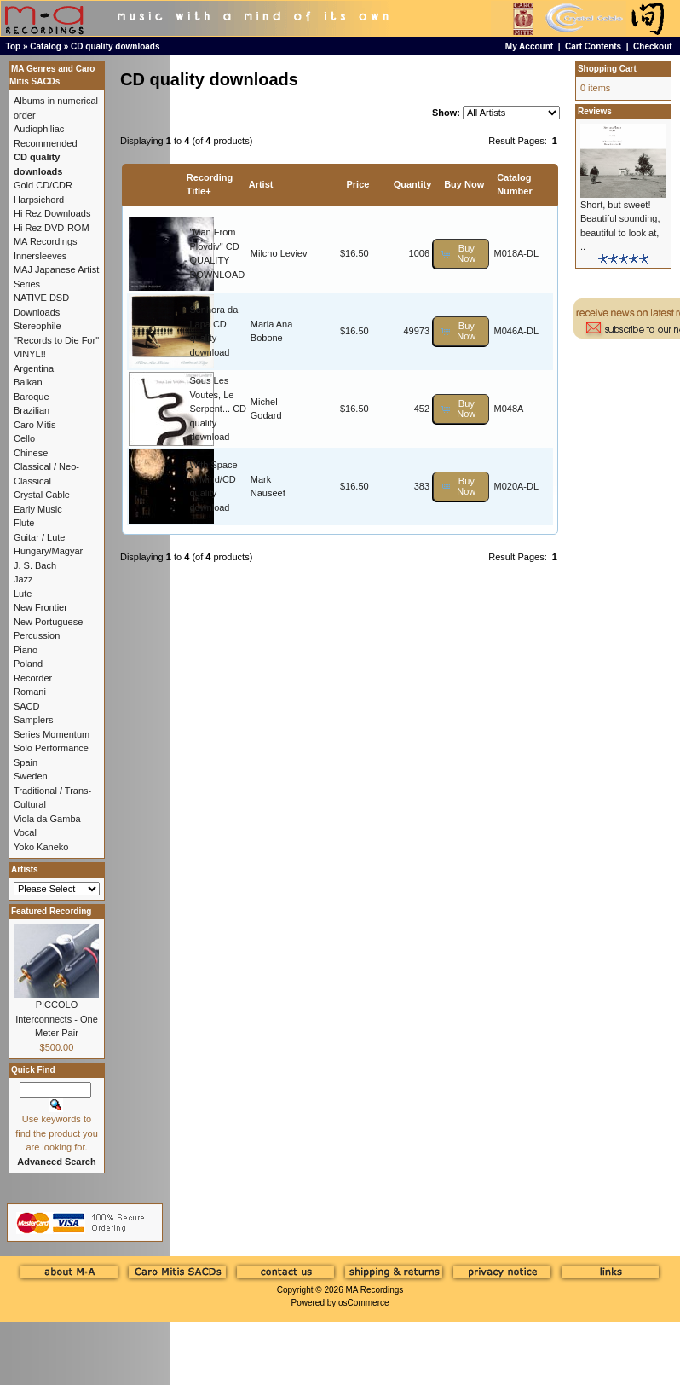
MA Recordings (374, 1290)
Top (13, 46)
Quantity (413, 184)
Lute (23, 593)
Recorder (33, 678)
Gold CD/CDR (43, 185)
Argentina (34, 368)
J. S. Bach (35, 565)
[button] (461, 254)
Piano (25, 650)
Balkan (28, 382)
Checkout (652, 46)
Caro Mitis (35, 425)
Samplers (33, 720)
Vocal (25, 832)
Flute (24, 523)
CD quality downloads (115, 46)
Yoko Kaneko (41, 847)
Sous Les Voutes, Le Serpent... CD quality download (217, 408)
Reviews (595, 111)
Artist (261, 184)
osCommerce (363, 1302)
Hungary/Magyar (48, 551)
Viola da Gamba (47, 819)
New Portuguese (48, 622)
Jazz (23, 579)
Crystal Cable (42, 495)
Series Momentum (51, 734)
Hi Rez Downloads (52, 213)
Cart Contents (593, 46)
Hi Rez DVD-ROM (51, 228)
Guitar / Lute (40, 537)
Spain (25, 762)
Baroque (31, 396)
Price (357, 184)
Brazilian (31, 410)
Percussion (37, 635)
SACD (27, 706)
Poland (28, 663)
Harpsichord (39, 199)
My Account (529, 46)
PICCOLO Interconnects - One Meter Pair (56, 1019)
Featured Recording (51, 911)
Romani (30, 692)
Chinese (31, 453)
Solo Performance (51, 748)
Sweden (31, 776)
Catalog (45, 46)
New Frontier (40, 607)
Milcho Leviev (279, 253)
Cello (24, 438)
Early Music (38, 509)
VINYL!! (30, 354)
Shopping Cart (607, 68)
